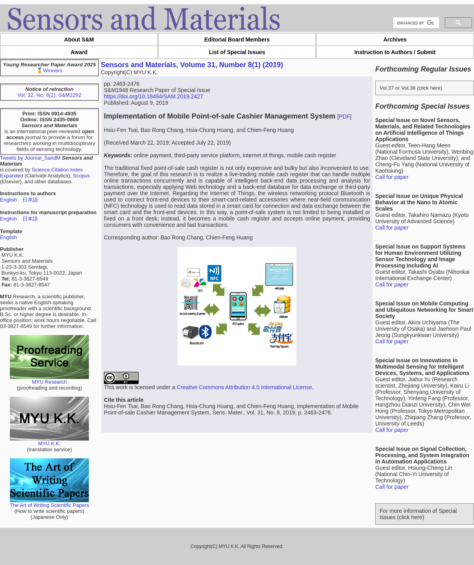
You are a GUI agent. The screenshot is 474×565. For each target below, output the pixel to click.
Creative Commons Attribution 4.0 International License (244, 387)
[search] (415, 22)
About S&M (79, 39)
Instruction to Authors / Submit (395, 52)
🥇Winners (49, 70)
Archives (394, 39)
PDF (344, 116)
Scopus (81, 176)
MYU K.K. (49, 441)
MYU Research (49, 379)
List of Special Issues (237, 52)
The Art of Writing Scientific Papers (49, 502)
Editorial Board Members (237, 39)
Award (79, 52)
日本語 (30, 200)
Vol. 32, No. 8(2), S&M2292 (49, 95)
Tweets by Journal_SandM (30, 158)
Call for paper (391, 177)
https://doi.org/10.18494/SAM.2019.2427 (153, 96)
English (8, 200)
